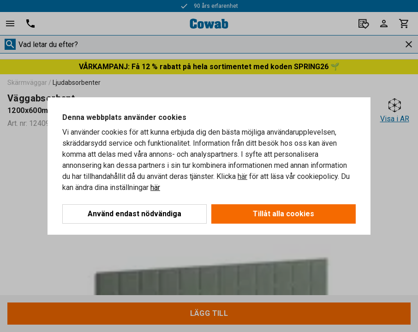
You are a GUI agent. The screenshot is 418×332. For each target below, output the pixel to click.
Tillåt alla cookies (283, 213)
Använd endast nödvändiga (134, 213)
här (242, 176)
